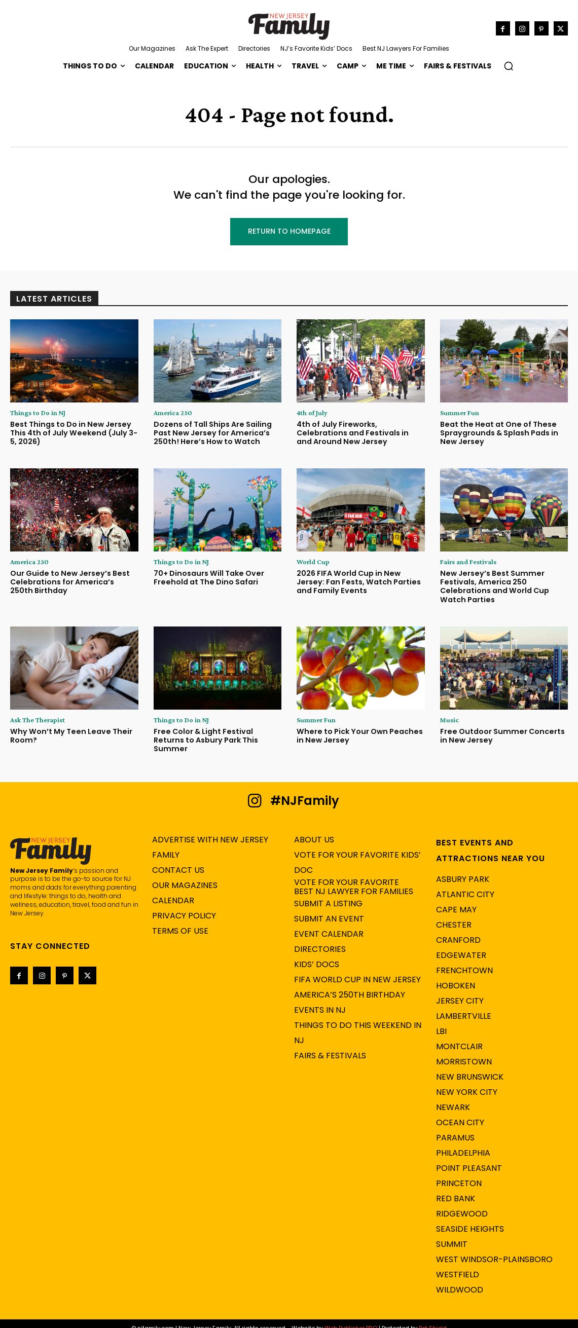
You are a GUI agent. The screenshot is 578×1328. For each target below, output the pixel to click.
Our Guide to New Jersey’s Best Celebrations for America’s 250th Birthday (72, 582)
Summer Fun (459, 413)
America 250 (173, 413)
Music (449, 719)
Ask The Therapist (37, 719)
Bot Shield (433, 1318)
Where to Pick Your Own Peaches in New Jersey (357, 735)
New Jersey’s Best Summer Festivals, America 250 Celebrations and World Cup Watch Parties (493, 586)
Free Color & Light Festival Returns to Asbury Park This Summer (217, 735)
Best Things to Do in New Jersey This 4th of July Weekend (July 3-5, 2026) (74, 433)
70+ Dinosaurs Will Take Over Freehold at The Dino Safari (207, 578)
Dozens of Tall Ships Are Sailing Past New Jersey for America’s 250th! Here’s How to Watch (211, 433)
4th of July (312, 413)
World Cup (313, 562)
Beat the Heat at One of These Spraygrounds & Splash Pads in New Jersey (498, 433)
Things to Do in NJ (37, 413)
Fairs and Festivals (468, 562)
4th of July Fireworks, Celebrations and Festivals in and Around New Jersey (359, 433)
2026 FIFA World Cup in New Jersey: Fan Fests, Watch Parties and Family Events (357, 582)
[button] (508, 66)
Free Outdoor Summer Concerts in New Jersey (503, 735)
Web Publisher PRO (350, 1318)
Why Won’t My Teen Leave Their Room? (67, 735)
